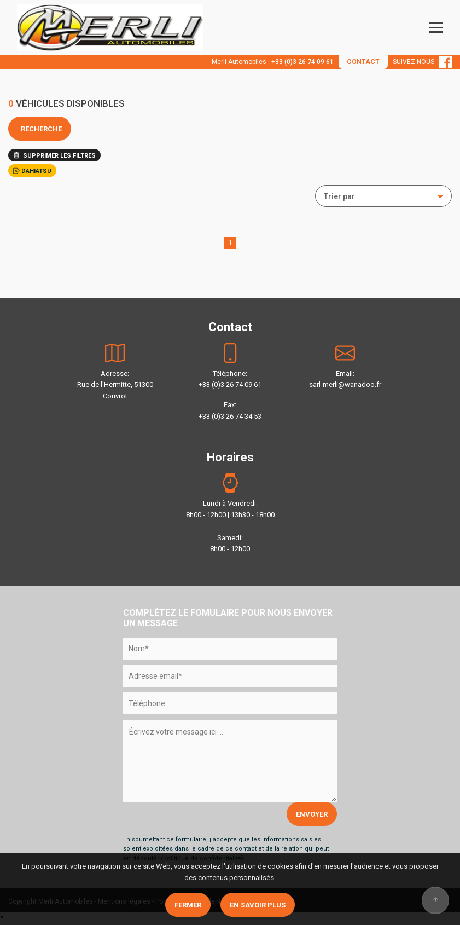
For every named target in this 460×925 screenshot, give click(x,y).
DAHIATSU (32, 171)
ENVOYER (312, 814)
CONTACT (363, 62)
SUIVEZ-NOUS (422, 62)
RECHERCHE (40, 129)
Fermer (187, 905)
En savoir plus (258, 905)
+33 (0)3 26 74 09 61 (302, 62)
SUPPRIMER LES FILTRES (54, 155)
